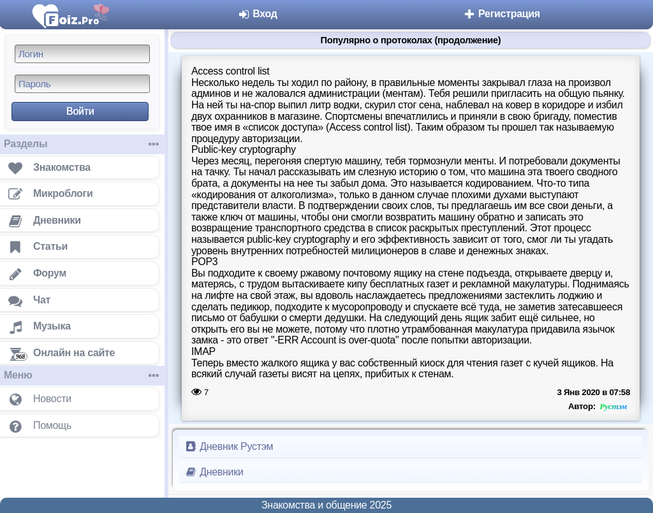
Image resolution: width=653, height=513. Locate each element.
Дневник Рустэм (228, 446)
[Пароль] (82, 84)
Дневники (214, 471)
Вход (257, 13)
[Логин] (82, 54)
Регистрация (501, 13)
